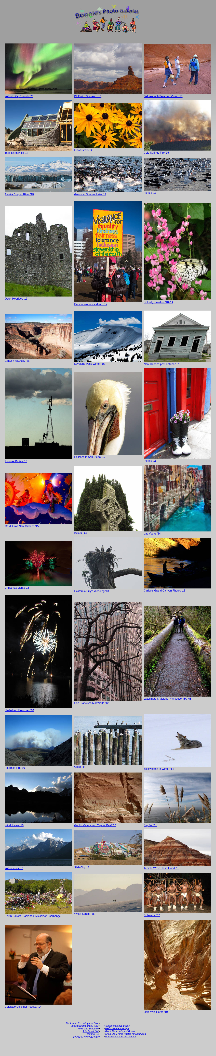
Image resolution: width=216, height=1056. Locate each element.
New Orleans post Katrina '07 (177, 363)
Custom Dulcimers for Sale (85, 1026)
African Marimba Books (117, 1025)
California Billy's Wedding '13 (108, 590)
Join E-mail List (91, 1031)
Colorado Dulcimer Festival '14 (38, 1005)
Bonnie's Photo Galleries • (86, 1036)
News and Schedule (88, 1028)
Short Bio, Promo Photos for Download (125, 1033)
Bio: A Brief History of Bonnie (120, 1031)
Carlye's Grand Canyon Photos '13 (177, 589)
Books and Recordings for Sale (82, 1023)
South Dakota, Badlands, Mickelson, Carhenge (38, 914)
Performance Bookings (117, 1028)
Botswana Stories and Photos (120, 1036)
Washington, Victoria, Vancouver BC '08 (177, 697)
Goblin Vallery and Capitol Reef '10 (108, 824)
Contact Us (93, 1034)
